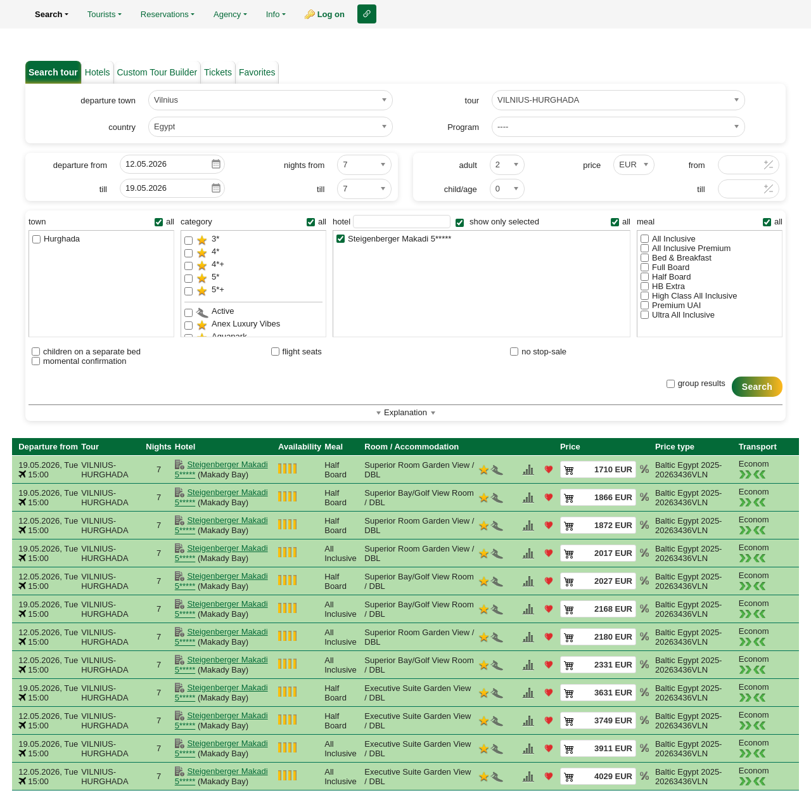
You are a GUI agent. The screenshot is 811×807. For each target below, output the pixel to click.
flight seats (296, 351)
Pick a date (216, 164)
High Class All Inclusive (689, 295)
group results (696, 383)
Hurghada (56, 238)
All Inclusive (668, 238)
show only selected (497, 221)
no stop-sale (538, 351)
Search (757, 387)
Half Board (666, 276)
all (164, 221)
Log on (331, 14)
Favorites (257, 72)
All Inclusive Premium (686, 248)
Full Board (665, 267)
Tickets (218, 72)
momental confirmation (79, 361)
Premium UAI (671, 305)
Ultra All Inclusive (678, 315)
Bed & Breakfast (676, 257)
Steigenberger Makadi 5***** (393, 238)
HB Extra (663, 286)
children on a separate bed (86, 351)
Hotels (97, 72)
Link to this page (366, 13)
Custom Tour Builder (157, 72)
